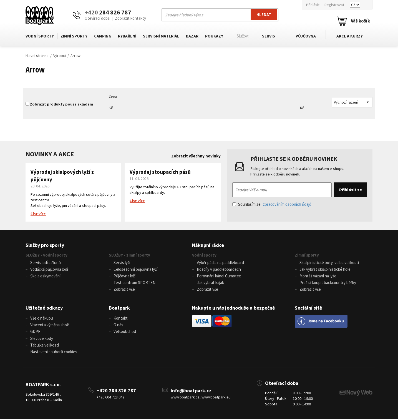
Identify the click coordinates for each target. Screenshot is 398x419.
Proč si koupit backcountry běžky (327, 282)
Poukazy (214, 36)
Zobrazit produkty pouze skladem (61, 104)
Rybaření (127, 36)
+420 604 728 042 (110, 396)
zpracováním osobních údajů (287, 204)
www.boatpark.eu (216, 396)
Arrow (75, 55)
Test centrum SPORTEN (134, 282)
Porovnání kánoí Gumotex (219, 276)
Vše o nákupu (41, 318)
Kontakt (121, 318)
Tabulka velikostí (44, 344)
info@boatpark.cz (191, 390)
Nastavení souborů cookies (53, 351)
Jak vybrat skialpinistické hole (325, 269)
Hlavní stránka (37, 55)
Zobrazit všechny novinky (196, 156)
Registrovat (334, 4)
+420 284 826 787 (116, 390)
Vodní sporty (40, 36)
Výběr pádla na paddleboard (220, 262)
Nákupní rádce (208, 245)
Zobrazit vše (124, 289)
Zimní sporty (74, 36)
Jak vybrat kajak (210, 282)
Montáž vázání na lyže (317, 276)
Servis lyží (122, 262)
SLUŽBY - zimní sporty (129, 255)
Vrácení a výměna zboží (49, 324)
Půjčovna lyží (124, 276)
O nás (118, 324)
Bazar (192, 36)
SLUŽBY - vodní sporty (46, 255)
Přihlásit (312, 4)
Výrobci (59, 55)
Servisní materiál (161, 36)
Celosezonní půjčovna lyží (135, 269)
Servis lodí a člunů (45, 262)
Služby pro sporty (45, 245)
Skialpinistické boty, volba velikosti (329, 262)
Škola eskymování (45, 276)
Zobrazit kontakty (130, 18)
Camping (102, 36)
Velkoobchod (125, 331)
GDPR (35, 331)
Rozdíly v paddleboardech (219, 269)
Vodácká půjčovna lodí (49, 269)
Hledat (263, 14)
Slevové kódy (41, 338)
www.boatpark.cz (185, 396)
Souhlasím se (271, 204)
